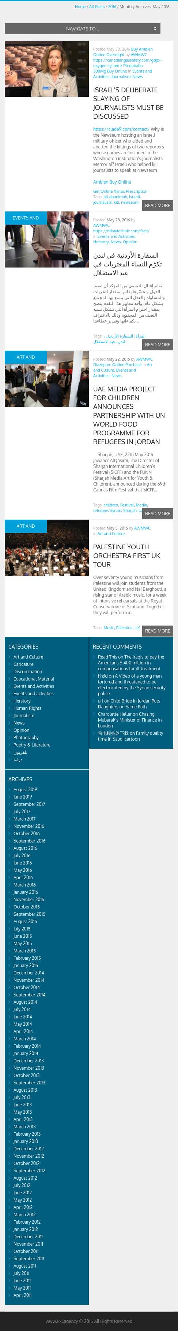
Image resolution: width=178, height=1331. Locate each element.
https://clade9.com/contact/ (121, 129)
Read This (107, 657)
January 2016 (26, 892)
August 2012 (25, 1178)
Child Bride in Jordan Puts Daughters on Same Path (129, 703)
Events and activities (34, 693)
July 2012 (22, 1185)
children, (111, 505)
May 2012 (23, 1200)
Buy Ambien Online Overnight (123, 52)
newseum (129, 202)
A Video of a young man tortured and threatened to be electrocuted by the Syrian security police (132, 684)
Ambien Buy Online (112, 182)
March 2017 (24, 819)
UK (137, 627)
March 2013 (24, 1126)
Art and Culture (111, 533)
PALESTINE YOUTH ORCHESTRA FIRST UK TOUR (126, 555)
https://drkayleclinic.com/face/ (121, 230)
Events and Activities (34, 686)
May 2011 (22, 1288)
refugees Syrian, (107, 510)
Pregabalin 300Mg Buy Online (118, 68)
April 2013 (23, 1119)
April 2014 (23, 1031)
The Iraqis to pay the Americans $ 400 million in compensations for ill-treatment (131, 662)
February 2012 (27, 1222)
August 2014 (25, 1002)
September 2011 (29, 1258)
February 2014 (27, 1046)
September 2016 (29, 841)
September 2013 (29, 1082)
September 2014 (29, 995)
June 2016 (23, 863)
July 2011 (21, 1273)
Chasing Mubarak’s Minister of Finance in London (130, 720)
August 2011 (25, 1266)
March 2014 (25, 1038)
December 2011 (28, 1236)
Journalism (24, 715)
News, (116, 241)
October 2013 (26, 1075)
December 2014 (29, 973)
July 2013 (22, 1097)
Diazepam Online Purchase (117, 364)
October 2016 (27, 833)
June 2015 (23, 936)
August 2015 (25, 921)
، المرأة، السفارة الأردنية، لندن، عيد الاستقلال (119, 338)
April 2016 (23, 877)
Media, (142, 505)
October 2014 (27, 987)
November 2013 (29, 1068)
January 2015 (26, 965)
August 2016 (25, 848)
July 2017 (22, 811)
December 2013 (29, 1060)
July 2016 (22, 855)
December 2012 (29, 1148)
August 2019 (25, 789)
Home (80, 6)
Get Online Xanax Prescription (120, 191)
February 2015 (27, 958)
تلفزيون (20, 752)
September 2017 (29, 804)
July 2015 (22, 929)
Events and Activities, (117, 236)
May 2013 (23, 1112)
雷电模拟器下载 (113, 733)
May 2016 (23, 870)
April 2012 (23, 1207)
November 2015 (29, 899)
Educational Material (34, 679)
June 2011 (22, 1280)
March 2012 (25, 1214)
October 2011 (26, 1251)
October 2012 (26, 1163)
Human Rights (27, 708)
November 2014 (29, 980)
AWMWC (139, 54)
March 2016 (25, 885)
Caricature (24, 664)
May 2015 (23, 943)
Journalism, (121, 76)
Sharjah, (130, 510)
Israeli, (135, 196)
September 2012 (29, 1170)
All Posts (97, 6)
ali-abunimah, (116, 196)
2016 (112, 6)
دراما (18, 759)
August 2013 (25, 1090)
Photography (26, 737)
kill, (117, 202)
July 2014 (22, 1009)
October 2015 (27, 907)
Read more (157, 205)
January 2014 (26, 1053)
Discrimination (28, 671)
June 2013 (23, 1104)
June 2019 (23, 797)
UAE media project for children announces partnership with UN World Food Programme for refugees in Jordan (129, 415)
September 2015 (29, 914)
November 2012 (29, 1156)
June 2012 (23, 1192)
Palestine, (125, 627)
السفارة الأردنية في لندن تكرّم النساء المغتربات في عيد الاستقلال (127, 264)
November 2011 (28, 1244)
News (138, 76)
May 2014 (23, 1024)
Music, (109, 627)
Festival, (127, 505)
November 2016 (29, 826)
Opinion (130, 241)
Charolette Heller (115, 714)
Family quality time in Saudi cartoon (130, 736)
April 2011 (23, 1295)
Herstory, (101, 241)
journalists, (103, 202)
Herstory (22, 701)
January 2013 (26, 1141)
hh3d (103, 676)
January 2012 (26, 1229)
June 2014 (23, 1017)
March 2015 (25, 951)
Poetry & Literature (32, 745)
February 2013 (27, 1134)
